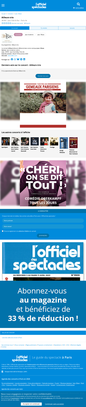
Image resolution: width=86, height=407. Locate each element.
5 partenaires (15, 398)
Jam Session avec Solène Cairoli (14, 149)
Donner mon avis (43, 76)
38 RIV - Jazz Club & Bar (12, 52)
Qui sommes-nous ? (8, 345)
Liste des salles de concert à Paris (12, 338)
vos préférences (47, 398)
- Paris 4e (14, 20)
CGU (68, 345)
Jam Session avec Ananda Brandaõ (25, 149)
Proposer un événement (44, 345)
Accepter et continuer (31, 404)
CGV (63, 345)
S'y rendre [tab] (44, 28)
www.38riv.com (12, 56)
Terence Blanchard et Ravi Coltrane (73, 152)
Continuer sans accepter (54, 404)
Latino (18, 50)
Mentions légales (76, 345)
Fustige (52, 147)
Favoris (27, 23)
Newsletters (57, 345)
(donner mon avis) (17, 23)
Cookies (4, 347)
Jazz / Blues (40, 48)
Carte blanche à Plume (43, 149)
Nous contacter (19, 345)
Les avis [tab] (72, 28)
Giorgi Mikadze (62, 151)
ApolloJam (5, 147)
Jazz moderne (11, 50)
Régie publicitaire (31, 345)
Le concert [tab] (14, 28)
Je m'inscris (43, 235)
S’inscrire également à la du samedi (20, 231)
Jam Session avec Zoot (34, 148)
